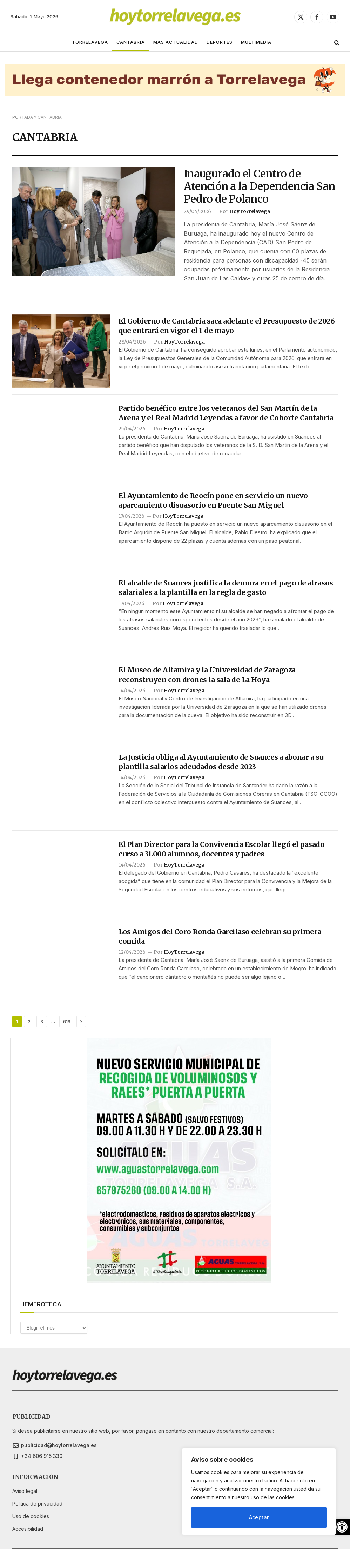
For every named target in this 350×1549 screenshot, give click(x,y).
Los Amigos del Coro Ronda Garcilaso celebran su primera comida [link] (220, 936)
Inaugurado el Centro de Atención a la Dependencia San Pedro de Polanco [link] (259, 186)
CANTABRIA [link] (130, 42)
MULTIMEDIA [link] (256, 42)
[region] (259, 1491)
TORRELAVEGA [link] (90, 42)
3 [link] (41, 1021)
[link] (342, 1527)
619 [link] (66, 1021)
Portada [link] (22, 117)
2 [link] (29, 1021)
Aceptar (259, 1517)
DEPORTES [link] (220, 42)
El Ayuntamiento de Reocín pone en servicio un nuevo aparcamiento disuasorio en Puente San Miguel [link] (213, 500)
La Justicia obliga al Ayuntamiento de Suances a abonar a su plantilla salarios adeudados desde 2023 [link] (221, 762)
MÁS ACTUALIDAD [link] (175, 42)
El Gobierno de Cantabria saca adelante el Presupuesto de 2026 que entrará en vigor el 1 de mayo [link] (227, 326)
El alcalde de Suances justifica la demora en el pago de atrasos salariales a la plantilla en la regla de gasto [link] (226, 587)
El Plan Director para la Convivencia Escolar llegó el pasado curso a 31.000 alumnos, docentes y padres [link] (221, 849)
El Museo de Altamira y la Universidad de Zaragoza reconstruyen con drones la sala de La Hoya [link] (207, 674)
